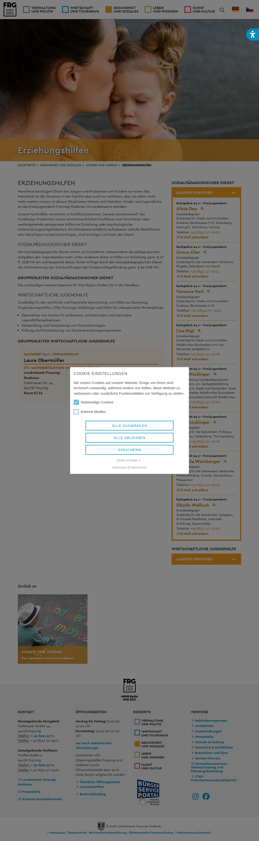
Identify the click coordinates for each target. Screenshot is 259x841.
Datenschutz (138, 467)
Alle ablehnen (129, 438)
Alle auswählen (129, 426)
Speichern (129, 450)
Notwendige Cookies (94, 402)
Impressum (119, 467)
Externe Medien (90, 411)
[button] (252, 34)
